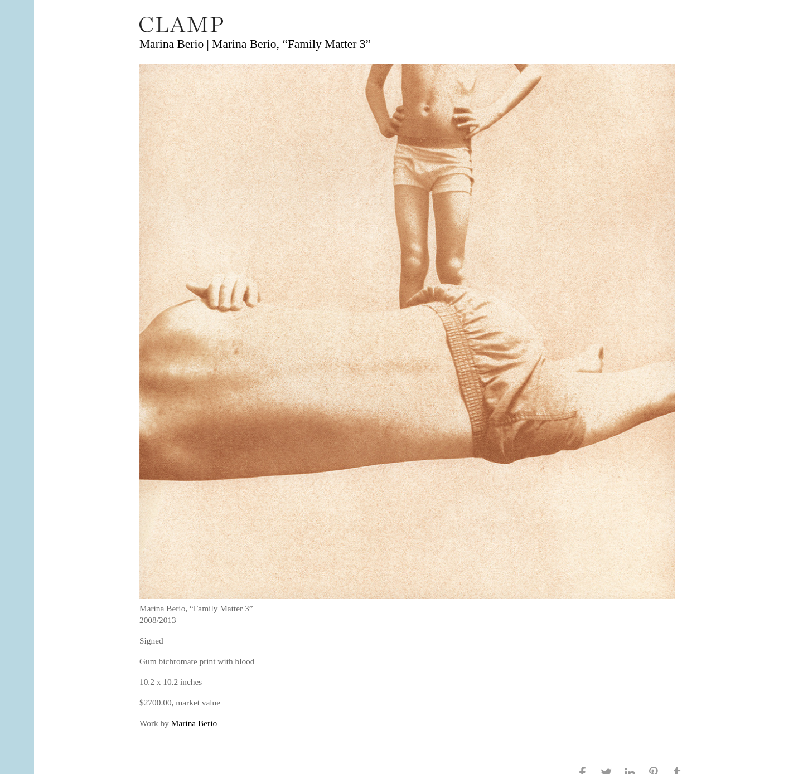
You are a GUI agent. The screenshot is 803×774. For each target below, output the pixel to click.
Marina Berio (194, 723)
